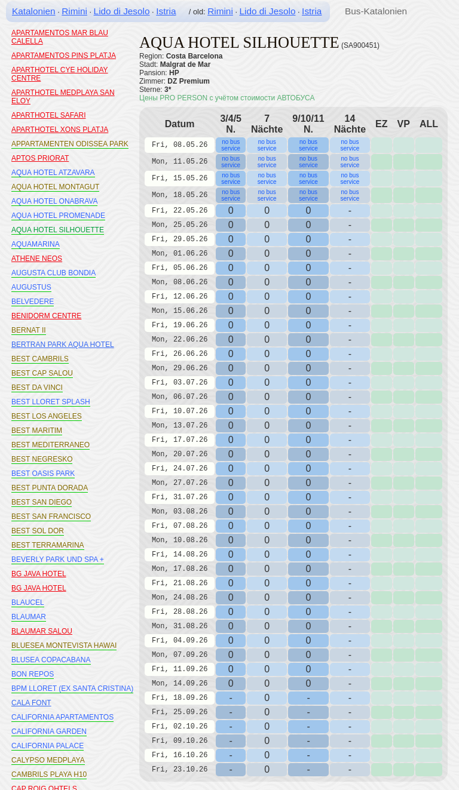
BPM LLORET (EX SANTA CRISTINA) (72, 688)
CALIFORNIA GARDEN (49, 731)
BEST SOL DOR (37, 531)
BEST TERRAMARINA (47, 545)
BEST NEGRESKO (41, 459)
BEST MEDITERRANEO (50, 445)
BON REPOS (32, 674)
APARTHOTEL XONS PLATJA (59, 129)
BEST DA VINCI (37, 387)
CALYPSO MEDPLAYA (48, 760)
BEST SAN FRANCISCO (51, 516)
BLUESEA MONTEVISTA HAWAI (64, 645)
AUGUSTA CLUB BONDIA (53, 273)
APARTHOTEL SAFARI (48, 115)
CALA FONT (31, 703)
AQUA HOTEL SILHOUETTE (57, 230)
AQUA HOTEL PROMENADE (58, 215)
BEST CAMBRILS (40, 359)
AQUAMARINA (35, 244)
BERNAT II (28, 330)
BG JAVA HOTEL (38, 574)
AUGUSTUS (31, 287)
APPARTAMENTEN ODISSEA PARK (69, 144)
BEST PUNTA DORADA (49, 488)
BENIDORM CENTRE (46, 316)
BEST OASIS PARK (43, 473)
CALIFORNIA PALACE (47, 746)
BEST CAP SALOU (42, 373)
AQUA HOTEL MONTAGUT (55, 187)
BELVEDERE (32, 301)
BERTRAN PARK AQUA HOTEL (62, 344)
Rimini (74, 11)
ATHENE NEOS (36, 258)
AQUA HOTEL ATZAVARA (53, 172)
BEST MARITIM (36, 430)
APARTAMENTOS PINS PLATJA (63, 55)
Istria (166, 11)
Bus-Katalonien (376, 11)
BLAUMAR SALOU (41, 631)
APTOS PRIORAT (40, 158)
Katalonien (34, 11)
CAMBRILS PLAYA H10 (49, 774)
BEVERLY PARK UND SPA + (57, 559)
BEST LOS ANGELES (46, 416)
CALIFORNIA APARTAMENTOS (62, 717)
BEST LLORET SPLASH (50, 402)
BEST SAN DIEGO (41, 502)
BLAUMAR (28, 617)
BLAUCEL (27, 602)
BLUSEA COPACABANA (51, 660)
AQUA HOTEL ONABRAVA (54, 201)
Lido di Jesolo (122, 11)
